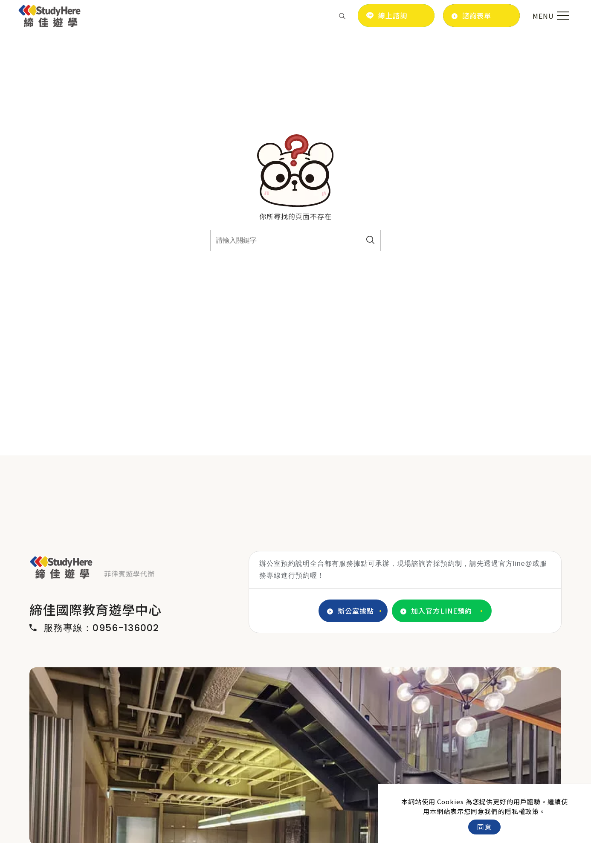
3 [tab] (302, 835)
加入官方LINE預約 (436, 611)
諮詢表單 (471, 15)
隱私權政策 (522, 811)
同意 (484, 827)
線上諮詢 (386, 15)
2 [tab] (289, 835)
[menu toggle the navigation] (549, 16)
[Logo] (49, 14)
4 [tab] (314, 835)
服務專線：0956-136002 (94, 628)
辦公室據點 (350, 611)
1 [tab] (276, 835)
